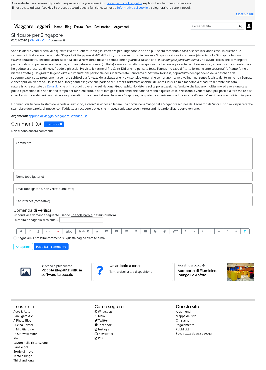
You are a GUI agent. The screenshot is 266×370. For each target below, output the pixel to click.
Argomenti (121, 26)
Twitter (101, 320)
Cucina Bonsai (23, 325)
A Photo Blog (22, 320)
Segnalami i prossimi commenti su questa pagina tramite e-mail (62, 238)
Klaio (16, 338)
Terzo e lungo (22, 356)
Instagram (103, 329)
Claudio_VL (37, 40)
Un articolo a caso (125, 266)
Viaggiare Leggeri (32, 26)
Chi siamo (183, 320)
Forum (78, 26)
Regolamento (185, 325)
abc (48, 231)
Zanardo (53, 86)
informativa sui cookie (132, 8)
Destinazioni (102, 26)
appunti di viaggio (41, 116)
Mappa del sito (186, 316)
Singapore (62, 116)
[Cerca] (213, 26)
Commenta (54, 124)
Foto (88, 26)
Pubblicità (183, 329)
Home (59, 26)
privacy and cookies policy (124, 3)
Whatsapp (103, 312)
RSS (99, 338)
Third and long (23, 360)
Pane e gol (20, 347)
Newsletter (104, 334)
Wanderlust (79, 116)
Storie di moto (23, 351)
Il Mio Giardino (23, 329)
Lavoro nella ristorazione (30, 343)
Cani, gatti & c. (23, 316)
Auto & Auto (21, 312)
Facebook (103, 325)
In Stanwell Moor (25, 334)
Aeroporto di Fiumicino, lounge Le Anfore (197, 273)
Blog (68, 26)
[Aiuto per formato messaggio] (245, 231)
